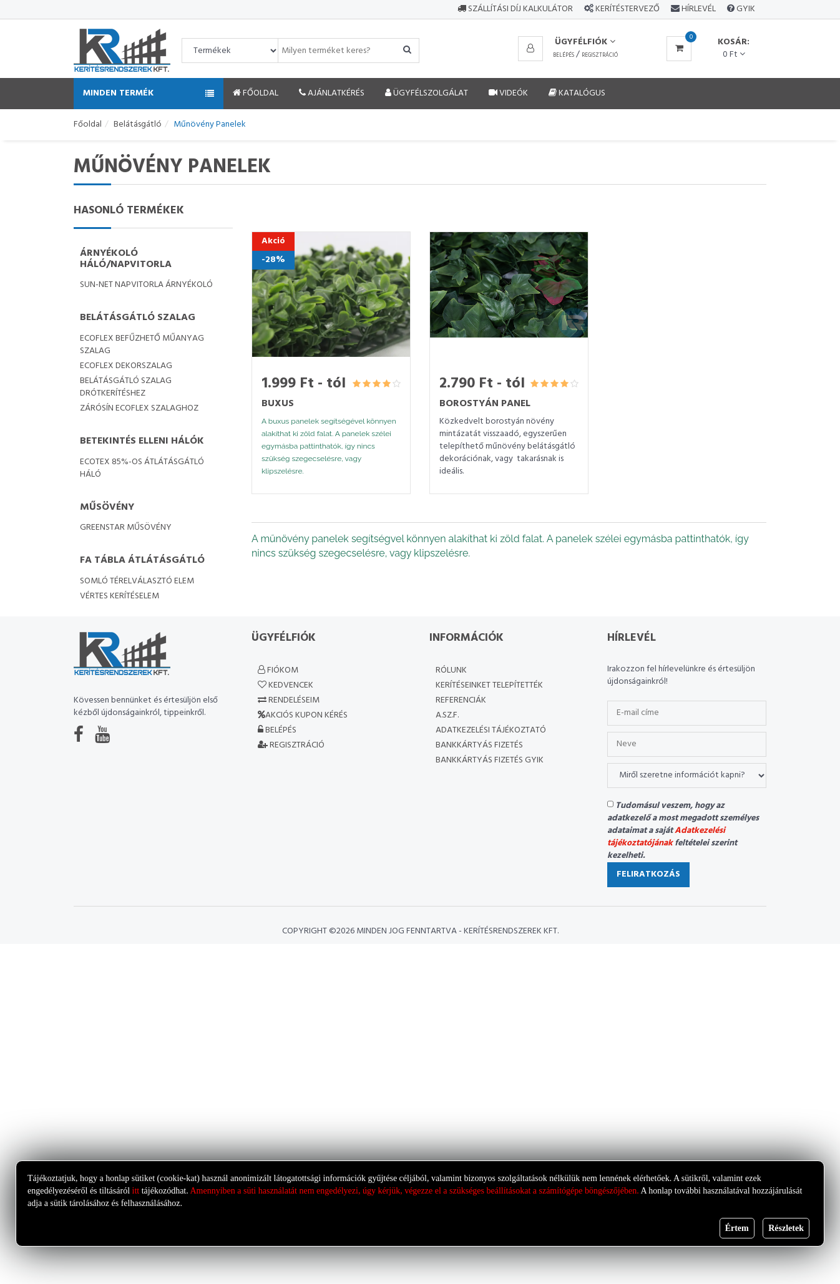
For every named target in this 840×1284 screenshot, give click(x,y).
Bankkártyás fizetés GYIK (490, 760)
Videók (508, 93)
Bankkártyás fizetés (479, 745)
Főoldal (255, 93)
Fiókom (278, 670)
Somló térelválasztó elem (137, 581)
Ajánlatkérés (331, 93)
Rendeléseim (289, 700)
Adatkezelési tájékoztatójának (666, 837)
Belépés (563, 55)
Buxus (277, 404)
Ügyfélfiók (585, 42)
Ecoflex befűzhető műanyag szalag (142, 344)
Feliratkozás (648, 874)
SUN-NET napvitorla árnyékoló (146, 285)
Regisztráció (600, 55)
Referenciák (461, 700)
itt (136, 1190)
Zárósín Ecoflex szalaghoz (139, 408)
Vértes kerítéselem (119, 596)
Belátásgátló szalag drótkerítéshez (126, 387)
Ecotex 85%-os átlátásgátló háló (142, 468)
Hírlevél (698, 9)
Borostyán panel (484, 404)
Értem (737, 1228)
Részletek (786, 1228)
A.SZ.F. (447, 715)
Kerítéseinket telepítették (489, 685)
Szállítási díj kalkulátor (515, 9)
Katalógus (577, 93)
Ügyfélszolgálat (426, 93)
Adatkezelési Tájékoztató (491, 730)
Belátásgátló (138, 124)
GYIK (745, 9)
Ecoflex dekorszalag (126, 366)
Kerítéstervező (627, 9)
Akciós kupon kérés (303, 715)
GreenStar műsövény (126, 527)
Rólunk (451, 670)
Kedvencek (285, 685)
